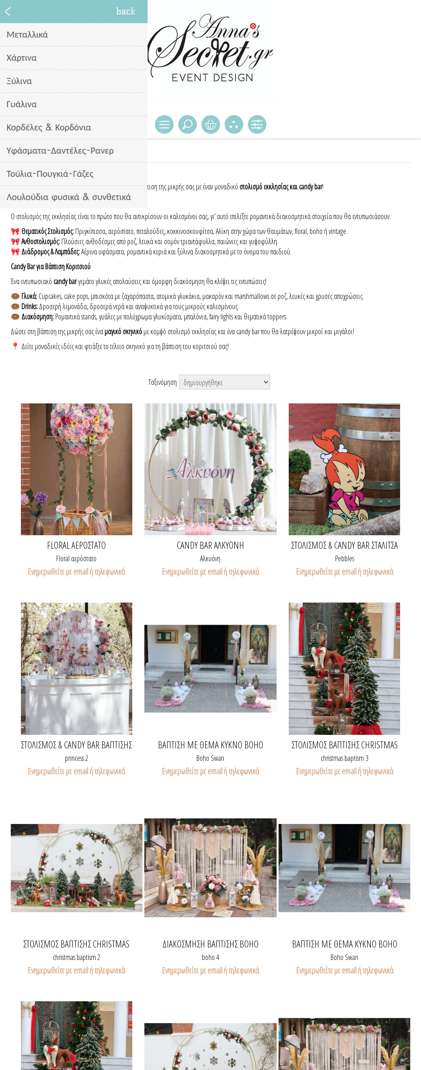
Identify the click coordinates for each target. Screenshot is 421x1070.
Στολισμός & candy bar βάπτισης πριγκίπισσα (76, 745)
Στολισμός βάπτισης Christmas (344, 745)
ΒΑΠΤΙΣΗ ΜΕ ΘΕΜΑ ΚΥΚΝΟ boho (210, 745)
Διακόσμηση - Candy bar (61, 155)
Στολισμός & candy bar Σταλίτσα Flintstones (344, 545)
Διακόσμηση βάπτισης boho (210, 944)
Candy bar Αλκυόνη (210, 545)
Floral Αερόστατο (76, 545)
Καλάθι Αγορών (210, 124)
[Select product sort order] (224, 382)
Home (18, 155)
